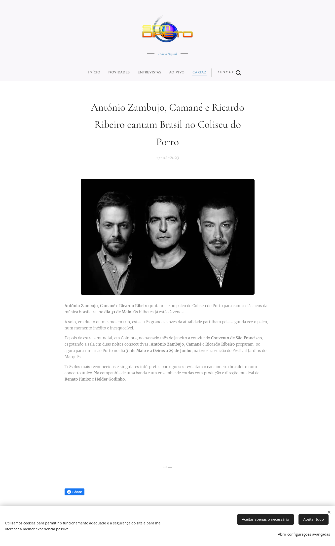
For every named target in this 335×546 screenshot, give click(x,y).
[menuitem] (133, 72)
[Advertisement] (168, 425)
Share (74, 492)
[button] (186, 72)
